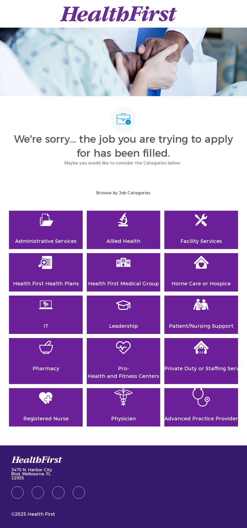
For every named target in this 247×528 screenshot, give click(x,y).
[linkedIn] (38, 492)
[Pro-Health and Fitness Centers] (123, 361)
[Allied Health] (123, 230)
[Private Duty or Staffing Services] (201, 361)
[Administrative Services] (45, 230)
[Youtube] (79, 492)
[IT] (45, 315)
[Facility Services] (201, 230)
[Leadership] (123, 315)
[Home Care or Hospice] (201, 272)
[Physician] (123, 407)
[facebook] (17, 492)
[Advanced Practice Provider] (201, 407)
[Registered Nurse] (45, 407)
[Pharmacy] (45, 361)
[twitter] (58, 492)
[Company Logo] (118, 13)
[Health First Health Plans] (45, 272)
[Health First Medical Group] (123, 272)
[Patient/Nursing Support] (201, 315)
